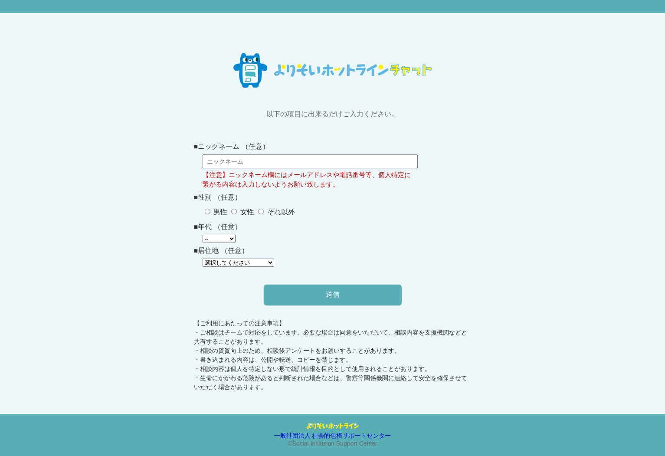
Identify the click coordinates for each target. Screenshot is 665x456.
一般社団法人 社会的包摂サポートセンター (332, 435)
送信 (333, 294)
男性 (219, 212)
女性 (246, 212)
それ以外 (280, 212)
